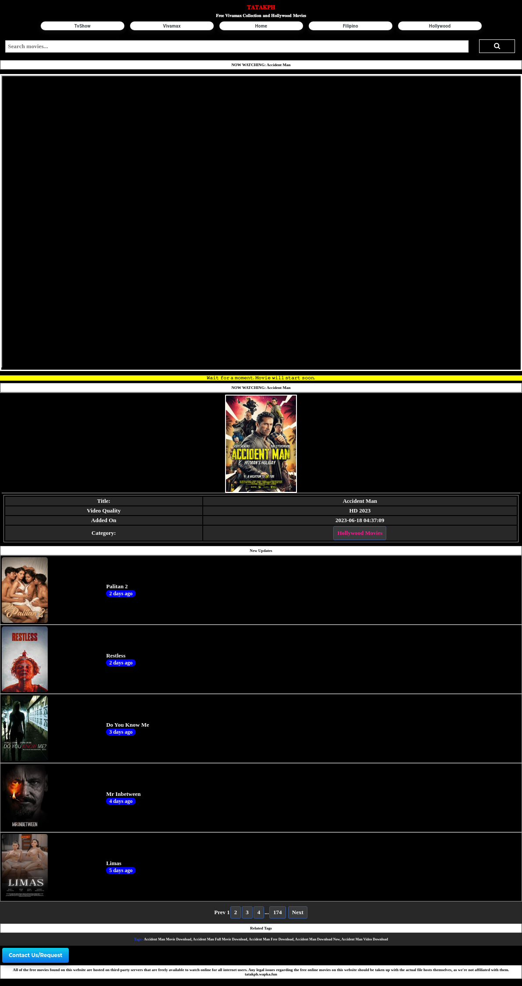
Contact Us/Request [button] (35, 955)
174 (277, 912)
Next (297, 912)
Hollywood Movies (359, 533)
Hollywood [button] (440, 26)
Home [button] (261, 26)
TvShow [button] (82, 26)
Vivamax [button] (171, 26)
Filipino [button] (350, 26)
